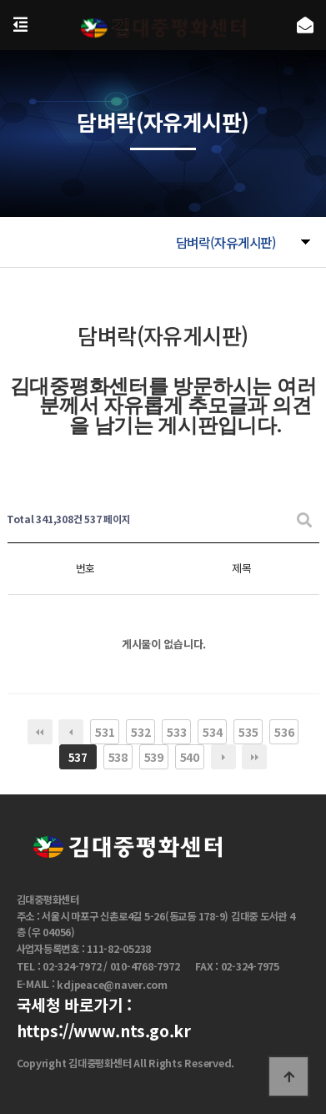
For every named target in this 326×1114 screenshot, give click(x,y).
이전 (70, 731)
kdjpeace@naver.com (112, 984)
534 (212, 731)
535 (248, 731)
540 (189, 757)
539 (153, 757)
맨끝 (254, 756)
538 (118, 757)
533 (176, 731)
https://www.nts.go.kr (104, 1030)
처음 (40, 731)
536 (283, 731)
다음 (223, 756)
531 (104, 731)
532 (140, 731)
